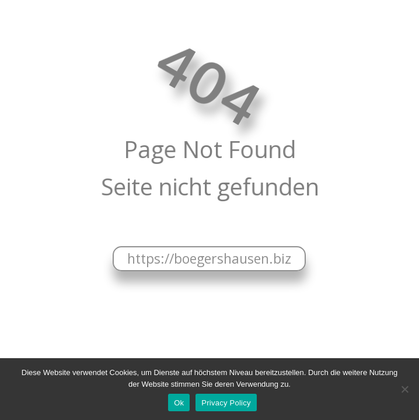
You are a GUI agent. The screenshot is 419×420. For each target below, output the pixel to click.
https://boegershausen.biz (209, 258)
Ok (179, 402)
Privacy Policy (225, 402)
